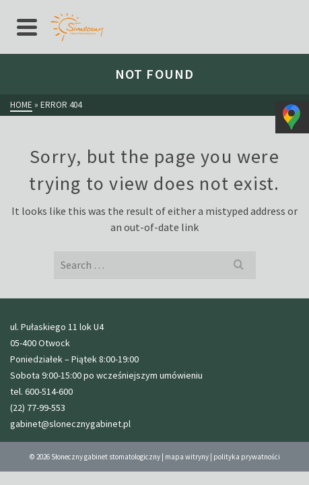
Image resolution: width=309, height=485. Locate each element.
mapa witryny (187, 456)
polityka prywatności (246, 456)
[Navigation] (27, 27)
